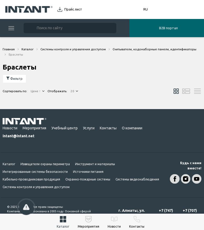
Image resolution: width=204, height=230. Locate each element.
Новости (10, 128)
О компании (132, 128)
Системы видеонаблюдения (137, 179)
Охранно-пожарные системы (87, 179)
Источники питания (88, 171)
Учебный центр (64, 128)
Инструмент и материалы (95, 164)
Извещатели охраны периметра (45, 164)
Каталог (9, 164)
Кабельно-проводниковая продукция (31, 179)
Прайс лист (73, 9)
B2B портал (168, 28)
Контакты (108, 128)
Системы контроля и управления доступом (36, 187)
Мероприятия (34, 128)
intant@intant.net (18, 136)
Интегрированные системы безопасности (35, 171)
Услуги (89, 128)
